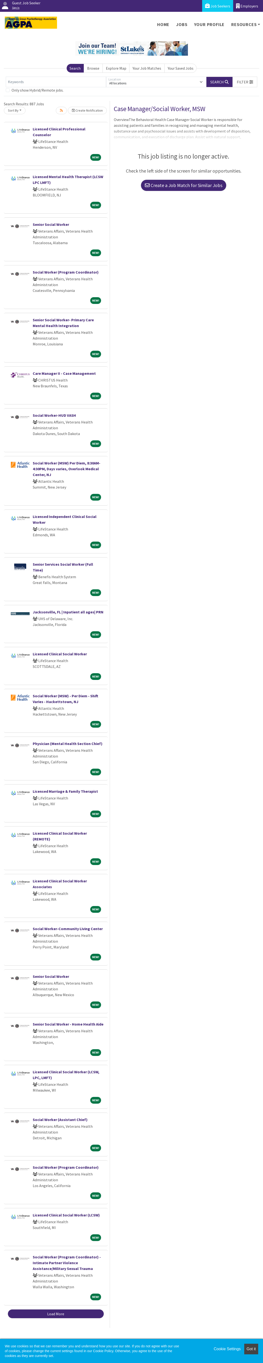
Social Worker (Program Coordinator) (66, 272)
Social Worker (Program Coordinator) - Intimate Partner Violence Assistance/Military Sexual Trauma (67, 1263)
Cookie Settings (227, 1349)
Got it (251, 1349)
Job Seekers (217, 6)
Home (163, 24)
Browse (93, 68)
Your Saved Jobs (180, 68)
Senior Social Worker (51, 224)
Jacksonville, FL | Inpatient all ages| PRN (68, 612)
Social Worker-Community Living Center (68, 928)
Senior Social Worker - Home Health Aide (68, 1024)
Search (75, 68)
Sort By (13, 110)
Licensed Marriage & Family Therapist (65, 791)
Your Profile (209, 24)
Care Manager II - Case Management (64, 373)
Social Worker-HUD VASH (54, 415)
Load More (55, 1313)
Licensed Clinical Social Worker (60, 653)
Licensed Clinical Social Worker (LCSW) (66, 1215)
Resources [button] (244, 24)
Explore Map (116, 68)
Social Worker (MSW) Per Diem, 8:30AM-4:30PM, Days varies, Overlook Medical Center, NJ (66, 469)
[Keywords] (56, 82)
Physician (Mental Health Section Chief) (68, 743)
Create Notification (87, 110)
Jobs (181, 24)
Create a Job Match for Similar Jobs (183, 185)
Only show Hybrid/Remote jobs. (38, 90)
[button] (245, 82)
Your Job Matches (147, 68)
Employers (247, 6)
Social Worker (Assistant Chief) (60, 1119)
